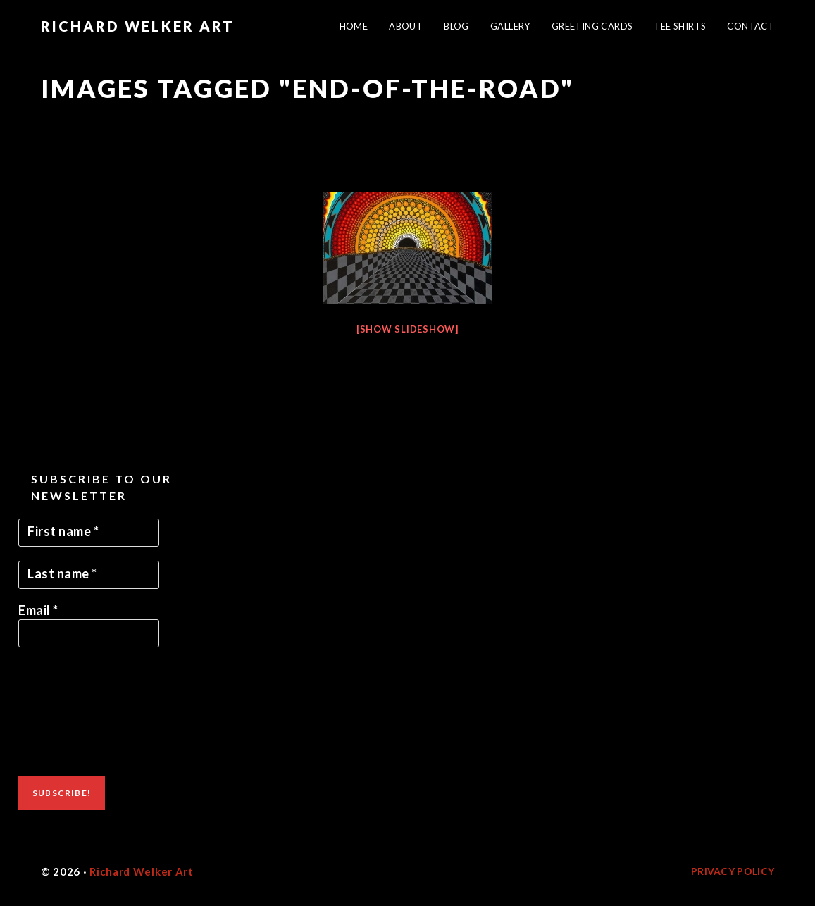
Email (38, 610)
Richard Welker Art (138, 26)
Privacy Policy (732, 871)
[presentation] (76, 712)
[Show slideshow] (407, 329)
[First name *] (88, 533)
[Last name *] (88, 575)
